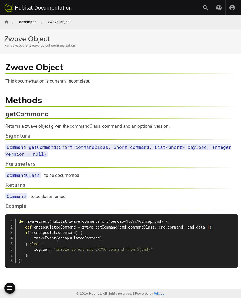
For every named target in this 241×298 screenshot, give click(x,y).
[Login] (232, 7)
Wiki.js (159, 294)
